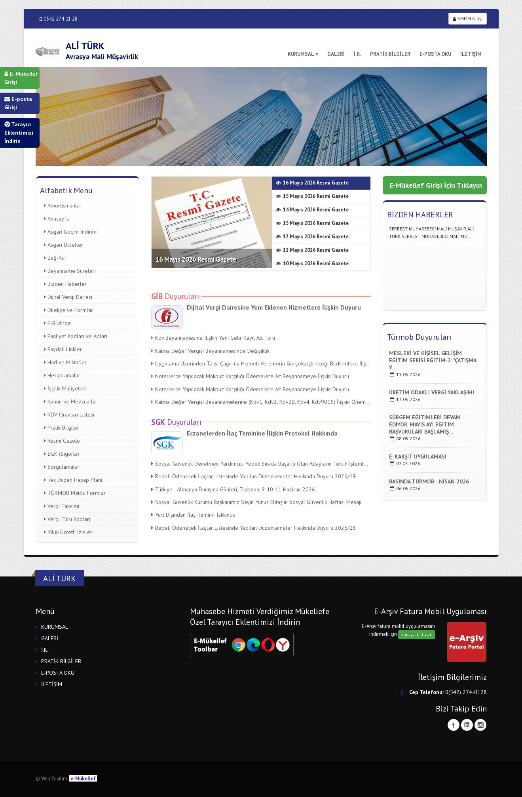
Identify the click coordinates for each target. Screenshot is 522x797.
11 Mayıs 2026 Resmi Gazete (312, 250)
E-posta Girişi (18, 103)
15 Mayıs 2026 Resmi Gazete (312, 196)
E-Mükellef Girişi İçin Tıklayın (435, 185)
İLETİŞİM (471, 54)
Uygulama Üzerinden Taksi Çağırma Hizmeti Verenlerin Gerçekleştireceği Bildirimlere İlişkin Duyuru (261, 363)
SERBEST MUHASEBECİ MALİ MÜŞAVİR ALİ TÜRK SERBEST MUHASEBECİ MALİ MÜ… (431, 236)
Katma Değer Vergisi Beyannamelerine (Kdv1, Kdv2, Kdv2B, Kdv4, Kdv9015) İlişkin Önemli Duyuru (261, 401)
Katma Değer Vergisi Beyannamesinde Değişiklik (210, 350)
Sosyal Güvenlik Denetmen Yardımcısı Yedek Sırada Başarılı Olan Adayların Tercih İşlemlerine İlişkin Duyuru (261, 463)
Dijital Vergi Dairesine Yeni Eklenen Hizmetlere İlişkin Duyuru (274, 307)
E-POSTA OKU (435, 54)
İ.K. (357, 54)
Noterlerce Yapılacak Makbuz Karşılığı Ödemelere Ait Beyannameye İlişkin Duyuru (250, 376)
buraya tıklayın (417, 634)
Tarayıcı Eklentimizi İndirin (18, 133)
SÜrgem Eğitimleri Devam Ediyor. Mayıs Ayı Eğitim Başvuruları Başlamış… (425, 424)
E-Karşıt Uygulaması (417, 456)
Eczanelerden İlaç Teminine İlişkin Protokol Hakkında (262, 433)
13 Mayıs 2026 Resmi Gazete (312, 223)
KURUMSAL (303, 54)
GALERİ (336, 54)
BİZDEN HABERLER (420, 214)
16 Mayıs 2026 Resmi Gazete (196, 259)
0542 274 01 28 (59, 18)
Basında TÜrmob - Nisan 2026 (429, 481)
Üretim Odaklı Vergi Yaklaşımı (431, 392)
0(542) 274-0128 (466, 692)
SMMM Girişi (467, 18)
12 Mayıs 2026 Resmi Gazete (312, 236)
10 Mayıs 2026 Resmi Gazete (312, 263)
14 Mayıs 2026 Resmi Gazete (312, 209)
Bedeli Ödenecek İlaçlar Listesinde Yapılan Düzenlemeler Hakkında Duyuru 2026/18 (253, 527)
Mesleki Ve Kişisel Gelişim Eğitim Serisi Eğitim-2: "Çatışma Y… (432, 360)
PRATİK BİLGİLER (390, 54)
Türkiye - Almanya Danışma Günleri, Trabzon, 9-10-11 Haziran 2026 (233, 489)
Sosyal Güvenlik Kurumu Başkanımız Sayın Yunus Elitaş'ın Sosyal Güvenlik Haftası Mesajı (256, 502)
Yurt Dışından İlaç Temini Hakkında (193, 514)
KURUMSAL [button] (54, 626)
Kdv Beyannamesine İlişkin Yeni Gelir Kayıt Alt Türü (213, 337)
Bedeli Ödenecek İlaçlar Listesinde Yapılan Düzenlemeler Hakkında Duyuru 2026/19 (253, 476)
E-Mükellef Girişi (21, 78)
